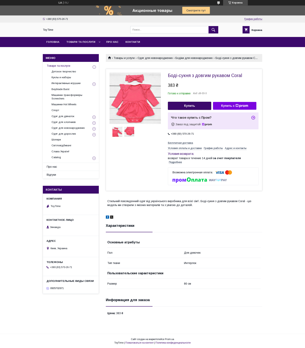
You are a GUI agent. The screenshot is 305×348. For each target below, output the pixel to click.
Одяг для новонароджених (155, 58)
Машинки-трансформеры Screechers (67, 97)
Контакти (132, 41)
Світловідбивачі (61, 145)
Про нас (112, 41)
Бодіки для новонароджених (194, 58)
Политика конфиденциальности (173, 342)
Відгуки (51, 174)
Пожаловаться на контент (139, 342)
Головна (52, 41)
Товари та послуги (80, 41)
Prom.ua (169, 339)
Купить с (234, 106)
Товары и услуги (124, 58)
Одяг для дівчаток (63, 116)
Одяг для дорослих (64, 133)
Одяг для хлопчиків (64, 122)
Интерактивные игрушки (66, 83)
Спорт (55, 110)
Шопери (56, 139)
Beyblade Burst (60, 89)
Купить (189, 105)
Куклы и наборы (61, 77)
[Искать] (213, 29)
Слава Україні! (60, 151)
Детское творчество (64, 71)
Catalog (56, 157)
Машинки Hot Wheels (64, 104)
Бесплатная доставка (180, 142)
